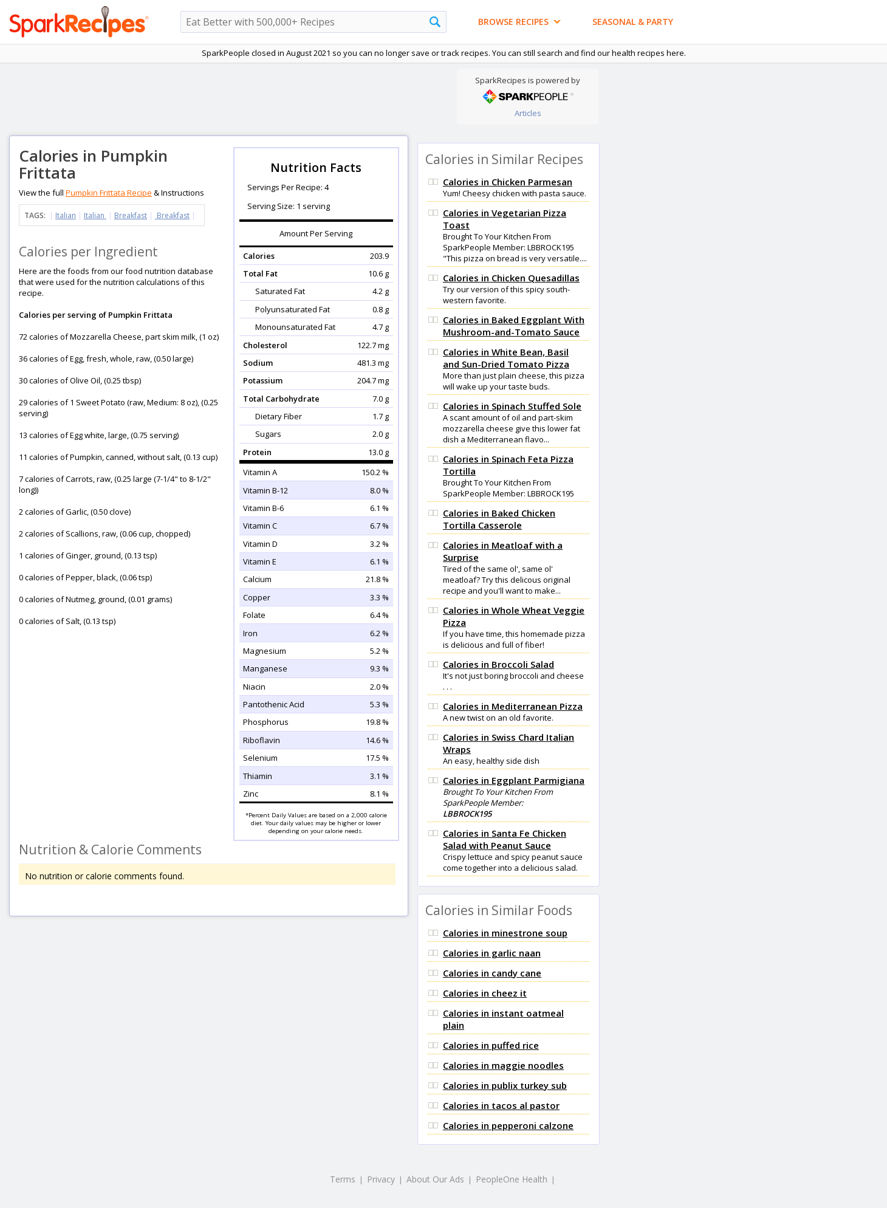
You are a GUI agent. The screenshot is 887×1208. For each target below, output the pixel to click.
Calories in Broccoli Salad (498, 664)
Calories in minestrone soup (505, 933)
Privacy (381, 1179)
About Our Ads (435, 1179)
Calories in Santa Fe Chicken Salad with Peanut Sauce (504, 839)
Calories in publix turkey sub (505, 1085)
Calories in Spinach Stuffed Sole (512, 406)
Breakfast (130, 215)
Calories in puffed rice (491, 1045)
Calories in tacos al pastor (501, 1105)
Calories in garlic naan (492, 953)
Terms (342, 1179)
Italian (65, 215)
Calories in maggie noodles (503, 1065)
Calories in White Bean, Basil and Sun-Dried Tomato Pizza (506, 358)
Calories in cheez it (485, 993)
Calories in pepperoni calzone (508, 1125)
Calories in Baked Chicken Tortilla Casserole (499, 519)
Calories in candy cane (492, 973)
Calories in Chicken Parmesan (507, 182)
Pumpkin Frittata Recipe (109, 192)
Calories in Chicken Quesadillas (511, 278)
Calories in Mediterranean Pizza (513, 706)
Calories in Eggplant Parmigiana (513, 780)
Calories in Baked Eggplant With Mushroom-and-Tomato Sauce (513, 326)
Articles (528, 113)
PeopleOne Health (511, 1179)
